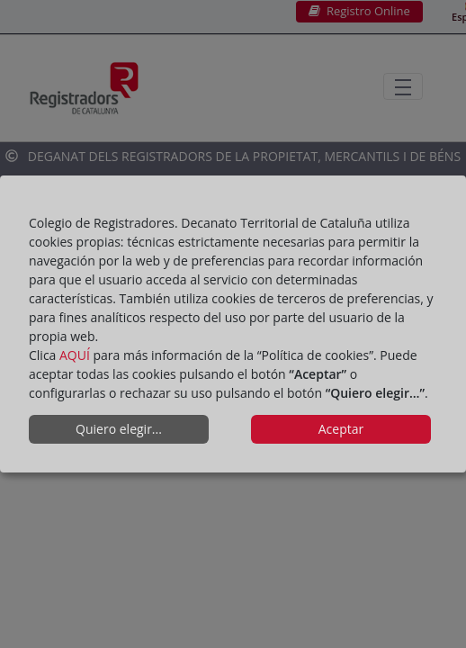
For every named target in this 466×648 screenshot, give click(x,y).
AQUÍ (74, 355)
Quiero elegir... (119, 428)
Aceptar (340, 428)
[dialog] (233, 324)
